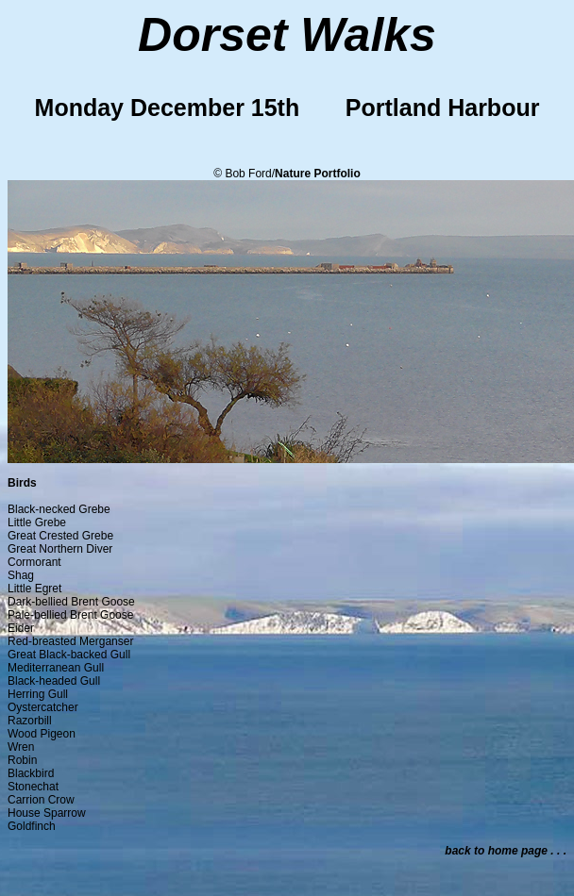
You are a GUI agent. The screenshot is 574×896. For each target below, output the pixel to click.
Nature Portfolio (318, 173)
